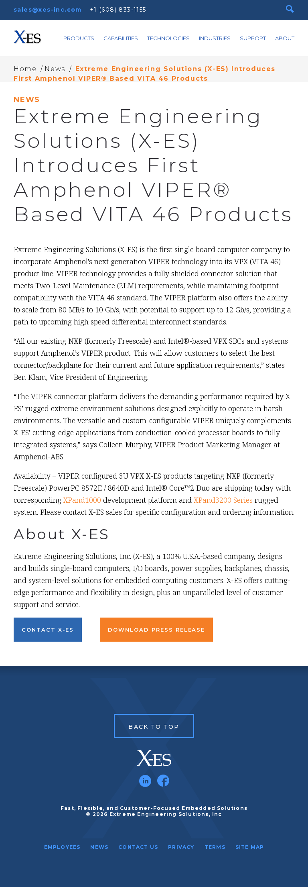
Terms (215, 847)
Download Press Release (156, 629)
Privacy (181, 847)
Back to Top (153, 726)
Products (78, 38)
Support (253, 38)
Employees (62, 847)
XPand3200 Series (223, 500)
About (284, 38)
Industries (215, 38)
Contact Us (138, 847)
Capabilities (120, 38)
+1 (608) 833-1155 (118, 9)
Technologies (168, 38)
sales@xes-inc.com (48, 9)
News (55, 69)
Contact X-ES (48, 629)
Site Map (249, 847)
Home (25, 69)
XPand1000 (82, 500)
